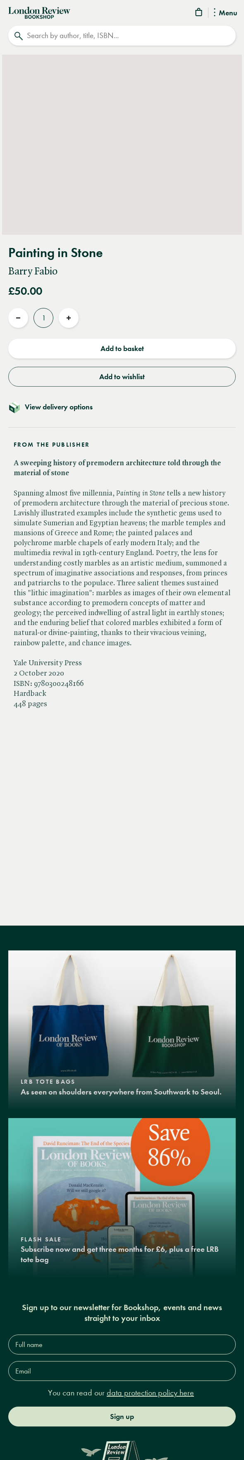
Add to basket (122, 348)
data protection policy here (150, 1392)
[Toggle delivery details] (122, 407)
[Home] (39, 12)
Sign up (122, 1416)
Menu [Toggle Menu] (225, 13)
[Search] (122, 36)
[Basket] (199, 13)
